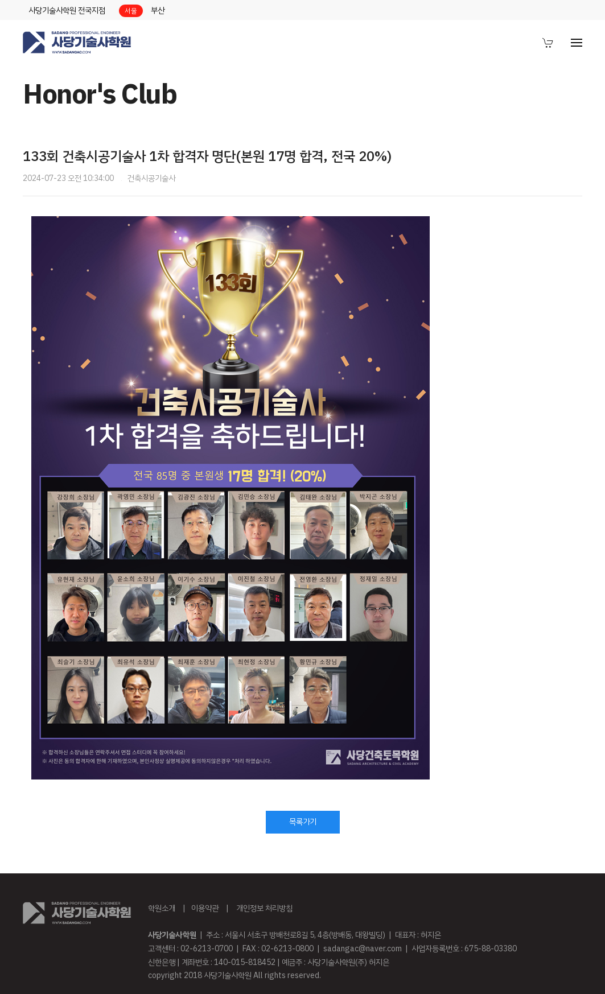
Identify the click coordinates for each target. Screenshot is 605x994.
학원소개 (161, 908)
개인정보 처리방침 (264, 908)
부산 (157, 11)
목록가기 (302, 822)
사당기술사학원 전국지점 (66, 11)
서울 (131, 11)
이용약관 (205, 908)
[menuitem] (548, 42)
